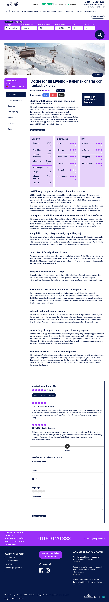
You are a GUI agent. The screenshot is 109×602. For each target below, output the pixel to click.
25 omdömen (61, 90)
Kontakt (54, 11)
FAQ (48, 11)
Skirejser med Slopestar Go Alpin (14, 599)
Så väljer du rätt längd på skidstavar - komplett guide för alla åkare (89, 559)
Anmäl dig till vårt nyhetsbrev (50, 554)
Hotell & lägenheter (15, 100)
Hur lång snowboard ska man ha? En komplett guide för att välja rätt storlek (89, 582)
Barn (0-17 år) (89, 25)
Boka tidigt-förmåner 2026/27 (86, 11)
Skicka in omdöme (39, 516)
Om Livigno (12, 94)
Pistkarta (11, 123)
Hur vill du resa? (44, 25)
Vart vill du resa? (27, 25)
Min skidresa (98, 17)
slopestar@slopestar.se (94, 538)
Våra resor (15, 11)
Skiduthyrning (13, 112)
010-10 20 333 (95, 2)
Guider (10, 129)
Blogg (60, 11)
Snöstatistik (12, 118)
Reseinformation (40, 11)
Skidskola (11, 106)
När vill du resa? (60, 25)
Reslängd (7, 25)
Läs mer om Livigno (37, 130)
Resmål (7, 11)
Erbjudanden (69, 11)
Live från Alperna (26, 11)
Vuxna (74, 25)
